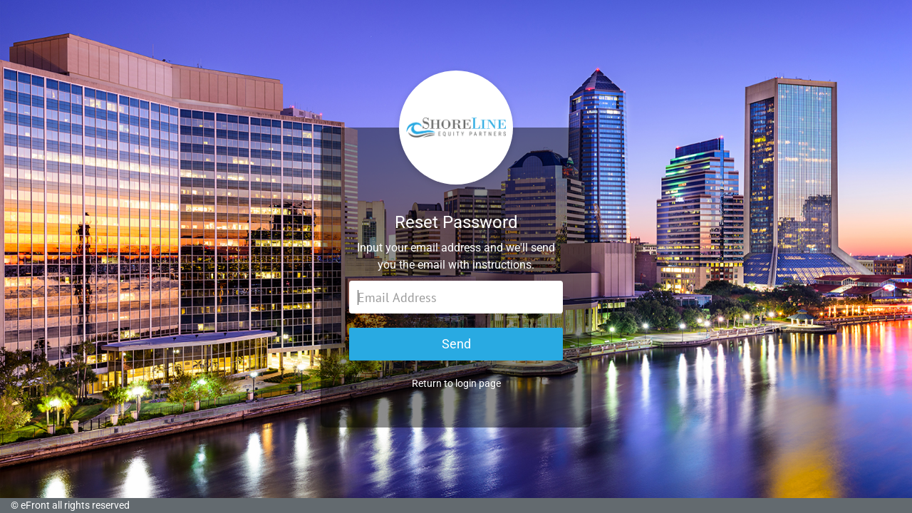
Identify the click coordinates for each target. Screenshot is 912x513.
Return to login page (456, 383)
